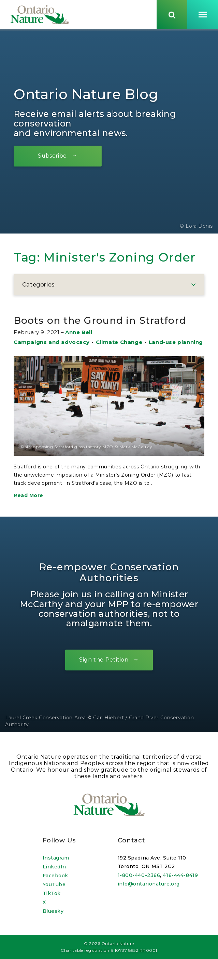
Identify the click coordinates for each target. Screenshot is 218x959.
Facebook (55, 876)
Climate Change (119, 343)
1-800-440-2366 (139, 875)
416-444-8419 (180, 875)
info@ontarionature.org (149, 884)
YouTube (54, 884)
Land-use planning (176, 343)
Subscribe (53, 157)
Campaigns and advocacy (51, 343)
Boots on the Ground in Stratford (100, 322)
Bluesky (53, 911)
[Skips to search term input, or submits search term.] (172, 14)
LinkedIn (54, 867)
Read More (28, 496)
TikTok (52, 893)
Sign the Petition (104, 661)
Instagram (56, 858)
